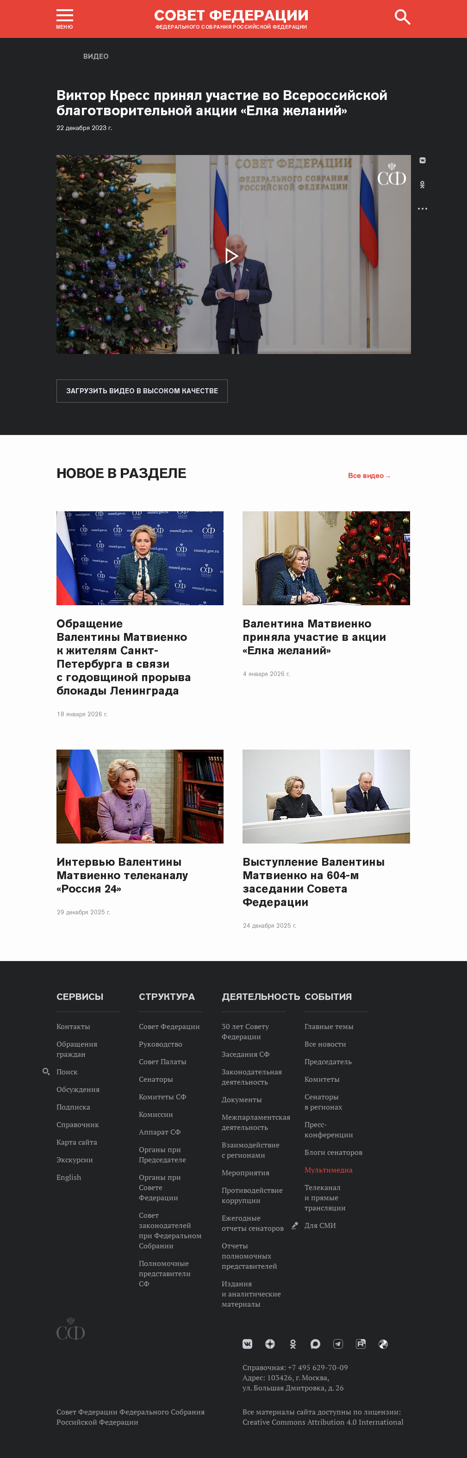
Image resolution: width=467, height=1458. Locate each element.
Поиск (67, 1071)
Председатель (328, 1061)
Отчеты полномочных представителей (249, 1256)
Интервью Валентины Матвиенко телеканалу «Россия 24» (122, 875)
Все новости (325, 1044)
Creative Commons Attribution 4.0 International (323, 1422)
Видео (96, 56)
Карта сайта (76, 1142)
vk (247, 1344)
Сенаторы (156, 1079)
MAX (315, 1344)
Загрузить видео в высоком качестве (142, 391)
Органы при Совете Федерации (160, 1187)
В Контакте (422, 160)
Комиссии (156, 1114)
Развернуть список (422, 208)
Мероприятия (245, 1172)
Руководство (160, 1044)
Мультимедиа (329, 1169)
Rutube (361, 1344)
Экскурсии (74, 1159)
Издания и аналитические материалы (251, 1294)
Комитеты (322, 1079)
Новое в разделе (121, 473)
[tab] (422, 192)
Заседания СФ (246, 1054)
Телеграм (338, 1344)
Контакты (73, 1026)
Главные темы (329, 1026)
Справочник (77, 1124)
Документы (242, 1099)
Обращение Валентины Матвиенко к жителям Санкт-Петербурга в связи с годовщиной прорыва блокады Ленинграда (123, 657)
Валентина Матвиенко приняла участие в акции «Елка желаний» (314, 637)
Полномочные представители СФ (165, 1273)
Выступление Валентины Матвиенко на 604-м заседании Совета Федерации (313, 882)
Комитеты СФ (163, 1096)
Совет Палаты (163, 1061)
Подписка (73, 1106)
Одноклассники (422, 184)
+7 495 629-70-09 (318, 1367)
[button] (64, 19)
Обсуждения (78, 1089)
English (68, 1177)
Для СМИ (320, 1225)
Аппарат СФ (160, 1131)
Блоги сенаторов (333, 1152)
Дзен (270, 1344)
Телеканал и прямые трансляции (325, 1197)
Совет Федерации (169, 1026)
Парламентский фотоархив (383, 1344)
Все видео (365, 475)
